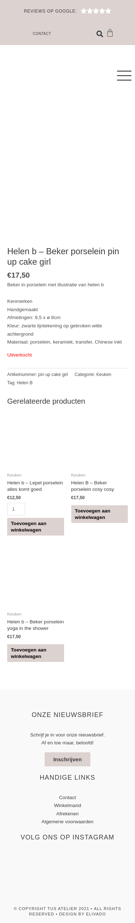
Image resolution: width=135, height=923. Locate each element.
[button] (100, 34)
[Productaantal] (16, 509)
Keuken (103, 374)
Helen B (25, 382)
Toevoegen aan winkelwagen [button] (28, 527)
